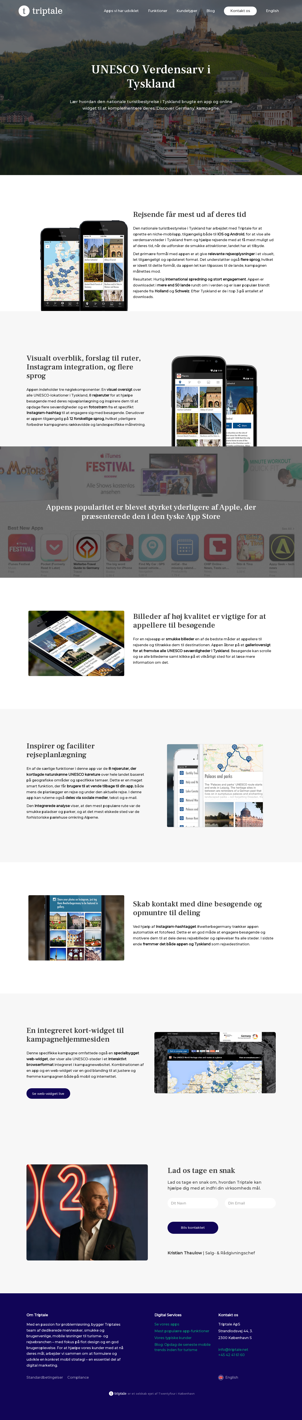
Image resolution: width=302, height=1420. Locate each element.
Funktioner (157, 11)
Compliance (78, 1377)
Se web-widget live (48, 1094)
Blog (210, 11)
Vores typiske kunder (173, 1338)
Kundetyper (186, 11)
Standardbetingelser (44, 1377)
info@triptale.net (233, 1350)
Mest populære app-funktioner (181, 1331)
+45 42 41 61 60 (231, 1355)
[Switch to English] (272, 11)
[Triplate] (40, 10)
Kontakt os (240, 11)
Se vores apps (166, 1324)
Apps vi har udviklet (121, 11)
